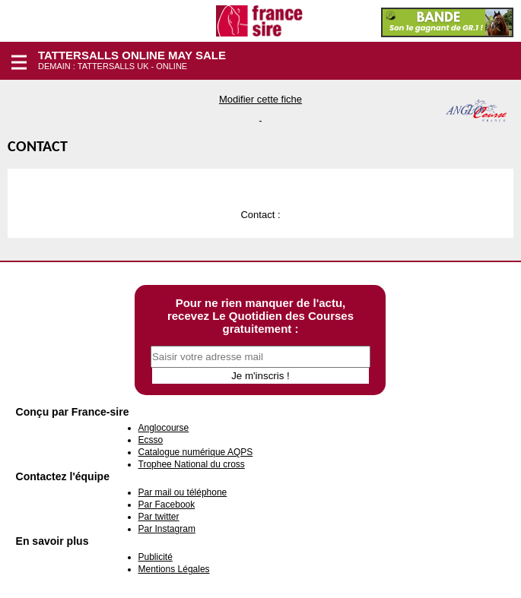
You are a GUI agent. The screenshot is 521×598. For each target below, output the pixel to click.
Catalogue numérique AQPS (195, 452)
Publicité (155, 557)
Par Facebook (166, 504)
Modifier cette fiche (260, 99)
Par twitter (158, 516)
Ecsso (151, 440)
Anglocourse (163, 427)
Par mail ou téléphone (182, 492)
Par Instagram (166, 529)
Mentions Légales (174, 569)
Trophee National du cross (191, 464)
